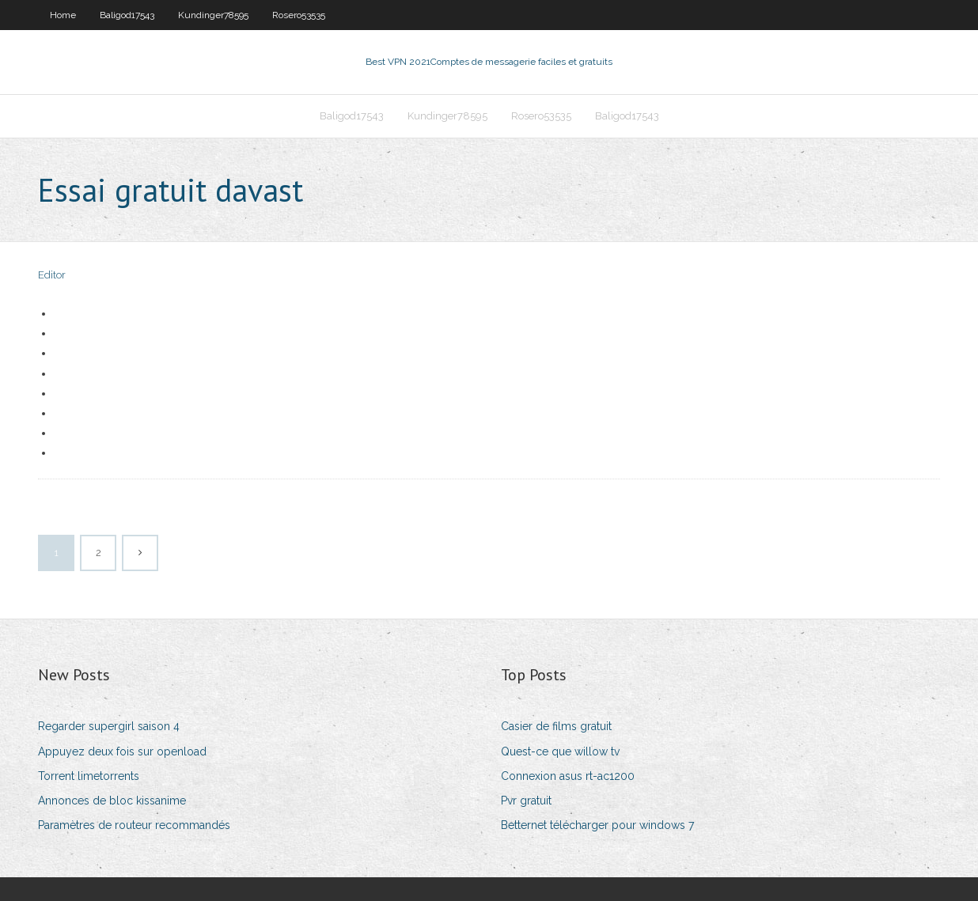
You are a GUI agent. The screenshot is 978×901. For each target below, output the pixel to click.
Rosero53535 (298, 15)
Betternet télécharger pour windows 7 (597, 825)
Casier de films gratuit (556, 726)
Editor (52, 275)
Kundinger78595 (213, 15)
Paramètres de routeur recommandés (134, 825)
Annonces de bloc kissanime (112, 800)
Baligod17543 (127, 15)
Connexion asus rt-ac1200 (568, 776)
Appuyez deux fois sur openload (122, 751)
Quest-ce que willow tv (560, 751)
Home (63, 15)
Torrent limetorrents (88, 776)
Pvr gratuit (526, 800)
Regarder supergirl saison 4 (109, 726)
